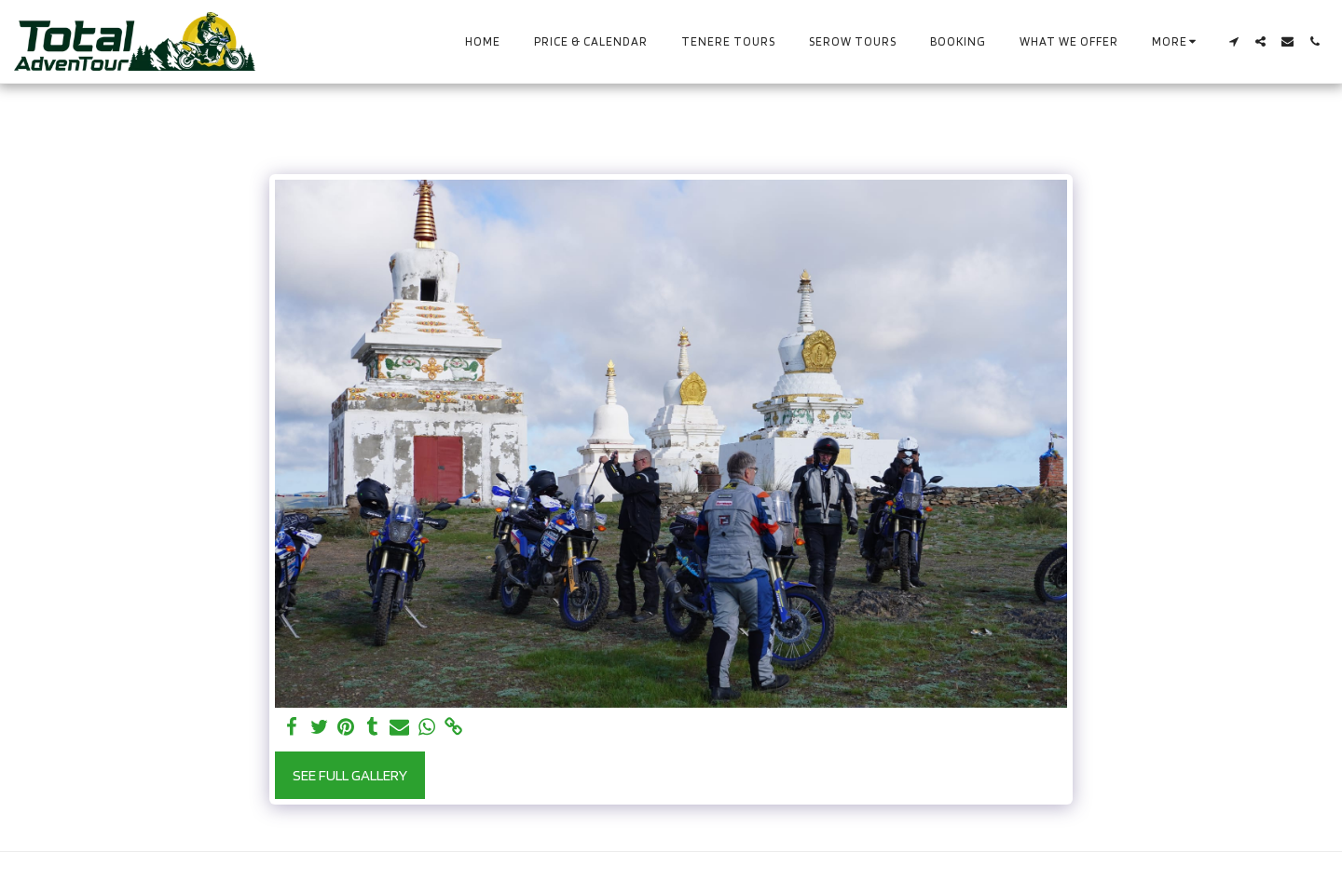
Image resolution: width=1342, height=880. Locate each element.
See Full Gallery (350, 774)
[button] (1233, 41)
